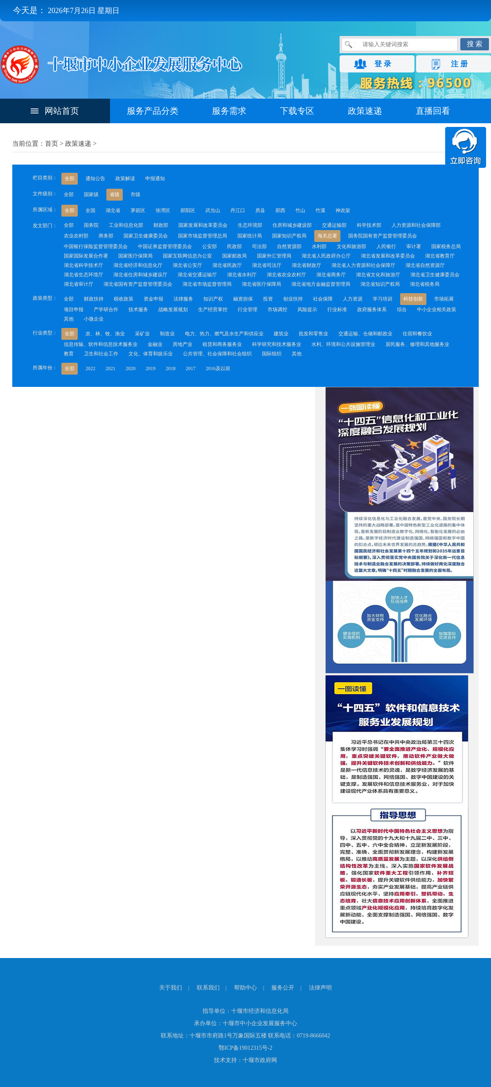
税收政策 (123, 299)
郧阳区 (187, 210)
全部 (69, 178)
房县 (260, 210)
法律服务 (183, 299)
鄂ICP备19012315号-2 (245, 1048)
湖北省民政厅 (227, 265)
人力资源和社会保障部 (416, 225)
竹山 (300, 210)
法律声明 (320, 988)
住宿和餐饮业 (417, 334)
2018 (171, 368)
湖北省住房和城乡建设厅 (140, 275)
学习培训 (382, 299)
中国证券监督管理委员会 (165, 246)
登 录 (382, 64)
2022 (90, 368)
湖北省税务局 (424, 284)
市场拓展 (444, 299)
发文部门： (45, 225)
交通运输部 (334, 225)
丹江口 (237, 210)
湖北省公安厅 (187, 265)
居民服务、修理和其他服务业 (417, 344)
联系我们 (208, 988)
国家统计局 (249, 236)
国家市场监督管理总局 (202, 236)
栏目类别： (45, 178)
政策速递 (365, 111)
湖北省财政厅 (306, 265)
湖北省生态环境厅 (83, 275)
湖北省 (113, 210)
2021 (110, 368)
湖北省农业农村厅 (286, 275)
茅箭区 (138, 210)
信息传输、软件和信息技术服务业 (100, 344)
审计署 (413, 246)
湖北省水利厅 (242, 275)
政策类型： (45, 298)
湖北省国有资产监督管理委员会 (138, 284)
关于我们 (170, 988)
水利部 (319, 246)
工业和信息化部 (126, 225)
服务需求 (229, 111)
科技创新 (413, 299)
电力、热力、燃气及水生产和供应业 (224, 334)
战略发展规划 (173, 309)
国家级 (91, 194)
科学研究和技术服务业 (276, 344)
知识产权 (213, 299)
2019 (150, 368)
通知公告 (95, 178)
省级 (114, 194)
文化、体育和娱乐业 (150, 354)
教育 (69, 354)
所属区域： (45, 209)
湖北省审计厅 (78, 284)
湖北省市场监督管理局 (207, 284)
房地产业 (182, 344)
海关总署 (327, 236)
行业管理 (247, 309)
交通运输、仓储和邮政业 (365, 334)
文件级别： (45, 194)
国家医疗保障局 (135, 256)
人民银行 (386, 246)
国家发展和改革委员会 (202, 225)
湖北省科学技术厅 (83, 265)
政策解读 (125, 178)
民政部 (234, 246)
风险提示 (307, 309)
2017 (191, 368)
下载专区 (297, 111)
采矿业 (142, 334)
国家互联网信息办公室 (187, 256)
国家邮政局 (234, 256)
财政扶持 (94, 299)
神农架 (343, 210)
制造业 (167, 334)
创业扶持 (293, 299)
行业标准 (337, 309)
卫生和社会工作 (101, 354)
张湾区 (162, 210)
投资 (268, 299)
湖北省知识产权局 (380, 284)
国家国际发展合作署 (86, 256)
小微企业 (94, 319)
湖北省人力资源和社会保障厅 (363, 265)
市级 (135, 194)
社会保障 (323, 299)
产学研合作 (106, 309)
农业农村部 (76, 236)
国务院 (91, 225)
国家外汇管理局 (274, 256)
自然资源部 (289, 246)
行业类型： (45, 333)
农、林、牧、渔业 (105, 334)
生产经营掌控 (212, 309)
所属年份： (45, 368)
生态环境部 (250, 225)
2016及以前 (218, 368)
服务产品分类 (152, 111)
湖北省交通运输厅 (197, 275)
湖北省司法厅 (267, 265)
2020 (130, 368)
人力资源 (353, 299)
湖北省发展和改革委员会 (388, 256)
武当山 (212, 210)
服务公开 (282, 988)
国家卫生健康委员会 (146, 236)
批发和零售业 (313, 334)
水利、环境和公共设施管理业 (343, 344)
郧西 (280, 210)
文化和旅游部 (351, 246)
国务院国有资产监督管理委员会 (382, 236)
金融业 (155, 344)
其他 (69, 319)
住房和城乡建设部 (292, 225)
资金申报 (153, 299)
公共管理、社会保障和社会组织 (217, 354)
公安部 (209, 246)
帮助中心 (245, 988)
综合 (402, 309)
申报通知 (155, 178)
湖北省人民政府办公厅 (326, 256)
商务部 (106, 236)
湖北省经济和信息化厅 (137, 265)
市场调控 (277, 309)
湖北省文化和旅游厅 (378, 275)
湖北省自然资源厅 (425, 265)
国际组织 (272, 354)
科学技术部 (369, 225)
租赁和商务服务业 (222, 344)
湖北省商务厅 (331, 275)
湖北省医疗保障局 (261, 284)
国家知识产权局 (289, 236)
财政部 (160, 225)
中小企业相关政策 (436, 309)
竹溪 (320, 210)
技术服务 (138, 309)
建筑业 (281, 334)
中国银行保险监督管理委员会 (96, 246)
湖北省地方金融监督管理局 (320, 284)
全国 (90, 210)
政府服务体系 (372, 309)
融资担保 (243, 299)
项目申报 (73, 309)
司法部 (259, 246)
